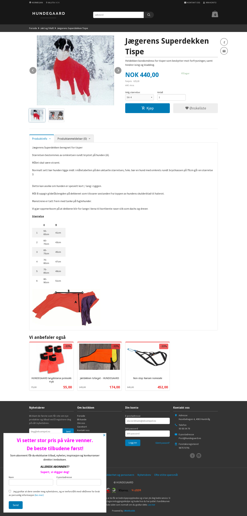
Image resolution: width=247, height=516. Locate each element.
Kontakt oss (83, 430)
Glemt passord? (162, 442)
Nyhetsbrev (144, 474)
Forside (33, 28)
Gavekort (82, 426)
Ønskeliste (195, 108)
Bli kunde (81, 419)
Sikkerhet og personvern (119, 474)
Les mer (151, 504)
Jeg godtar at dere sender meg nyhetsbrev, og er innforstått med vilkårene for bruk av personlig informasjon (54, 493)
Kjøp (147, 108)
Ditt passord (131, 428)
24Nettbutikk (129, 510)
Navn (31, 480)
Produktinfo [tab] (39, 138)
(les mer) (39, 495)
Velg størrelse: (132, 92)
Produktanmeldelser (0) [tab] (72, 138)
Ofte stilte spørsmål (166, 474)
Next (121, 69)
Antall (160, 92)
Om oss (81, 423)
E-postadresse (132, 415)
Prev (36, 69)
